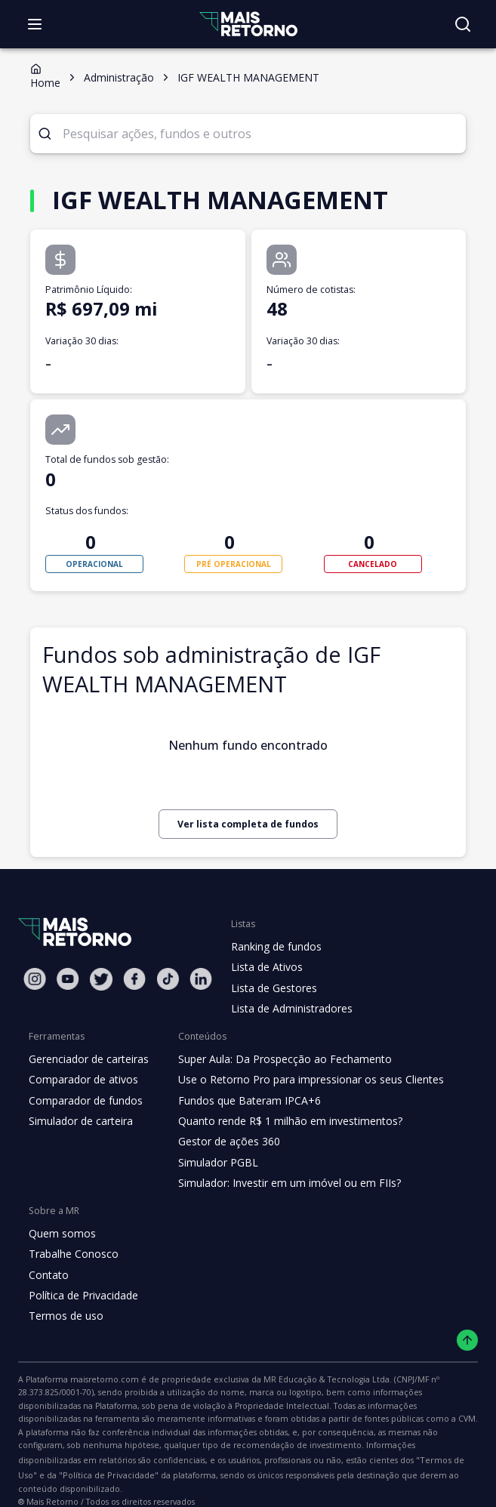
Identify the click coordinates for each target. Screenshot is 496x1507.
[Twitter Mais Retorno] (101, 979)
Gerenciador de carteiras (87, 1059)
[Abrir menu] (35, 24)
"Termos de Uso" (411, 1446)
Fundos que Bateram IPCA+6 (243, 1101)
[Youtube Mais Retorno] (68, 979)
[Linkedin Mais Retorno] (200, 979)
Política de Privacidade (82, 1296)
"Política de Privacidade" (63, 1461)
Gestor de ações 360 (223, 1142)
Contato (47, 1275)
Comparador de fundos (83, 1101)
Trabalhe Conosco (72, 1254)
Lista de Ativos (265, 967)
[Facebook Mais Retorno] (134, 979)
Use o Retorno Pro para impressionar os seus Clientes (302, 1080)
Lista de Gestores (272, 988)
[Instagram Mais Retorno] (34, 979)
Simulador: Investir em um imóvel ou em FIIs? (282, 1183)
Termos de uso (63, 1316)
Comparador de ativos (81, 1080)
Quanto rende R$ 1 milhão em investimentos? (282, 1121)
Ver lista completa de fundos (247, 824)
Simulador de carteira (79, 1121)
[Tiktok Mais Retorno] (167, 979)
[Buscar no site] (463, 24)
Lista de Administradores (289, 1009)
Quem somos (60, 1234)
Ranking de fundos (275, 947)
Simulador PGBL (213, 1163)
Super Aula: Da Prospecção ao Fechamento (277, 1059)
